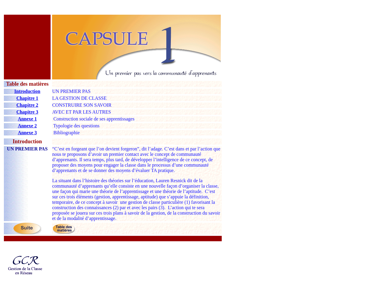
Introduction (27, 91)
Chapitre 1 (27, 98)
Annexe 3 (27, 132)
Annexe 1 (27, 118)
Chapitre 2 (27, 105)
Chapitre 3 (27, 111)
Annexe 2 (27, 125)
